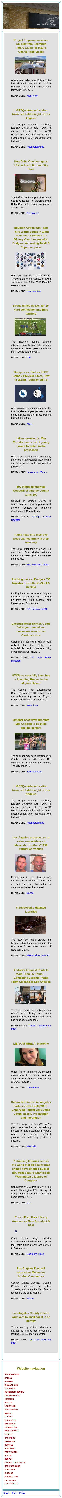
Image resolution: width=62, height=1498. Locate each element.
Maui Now (32, 95)
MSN (29, 423)
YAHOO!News (34, 771)
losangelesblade (35, 146)
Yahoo (30, 893)
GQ (29, 1202)
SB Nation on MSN (37, 609)
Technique (32, 705)
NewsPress (33, 1087)
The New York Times (38, 564)
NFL (29, 357)
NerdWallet (33, 213)
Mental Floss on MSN (38, 955)
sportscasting (34, 291)
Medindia (32, 1146)
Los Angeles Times (37, 472)
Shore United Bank (14, 1493)
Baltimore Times (35, 1254)
